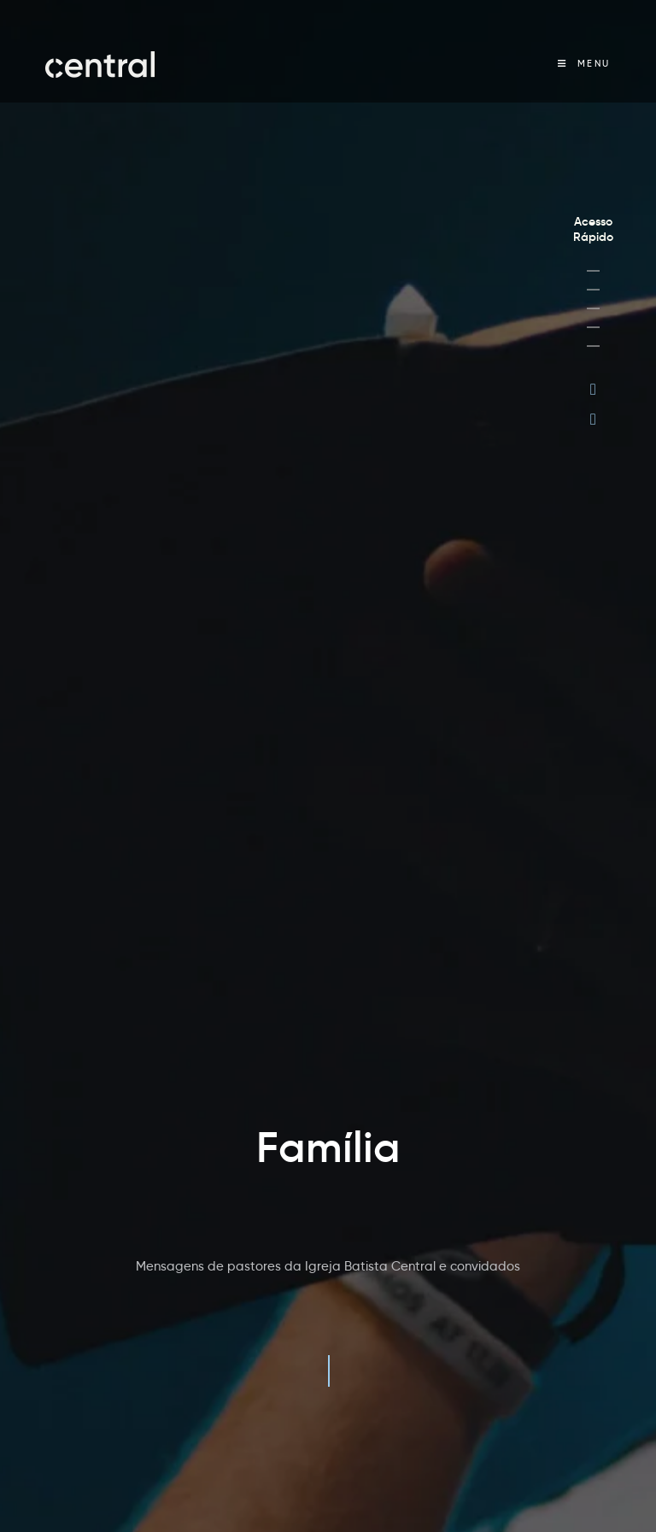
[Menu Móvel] (584, 63)
